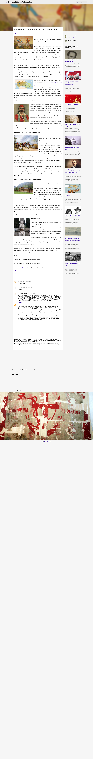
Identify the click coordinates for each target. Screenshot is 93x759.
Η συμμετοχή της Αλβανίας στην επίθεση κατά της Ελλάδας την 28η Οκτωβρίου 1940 (72, 147)
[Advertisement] (30, 360)
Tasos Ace (20, 287)
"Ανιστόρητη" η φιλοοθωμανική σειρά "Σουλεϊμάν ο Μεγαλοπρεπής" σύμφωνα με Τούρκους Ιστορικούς (72, 83)
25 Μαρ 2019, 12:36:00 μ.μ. (32, 293)
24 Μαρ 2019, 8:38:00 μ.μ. (26, 281)
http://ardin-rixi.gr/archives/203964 (22, 267)
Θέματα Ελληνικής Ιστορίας (20, 2)
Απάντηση (20, 291)
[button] (15, 33)
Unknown (20, 281)
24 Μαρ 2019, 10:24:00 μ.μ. (27, 287)
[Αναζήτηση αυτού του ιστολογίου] (81, 2)
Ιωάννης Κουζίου (21, 304)
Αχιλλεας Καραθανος (22, 293)
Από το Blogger (46, 441)
